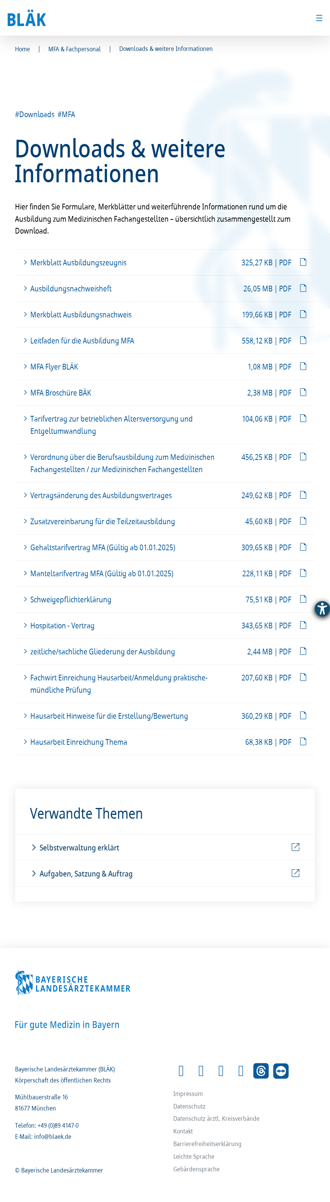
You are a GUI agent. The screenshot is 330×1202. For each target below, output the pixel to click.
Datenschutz (190, 1105)
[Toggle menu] (319, 18)
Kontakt (183, 1131)
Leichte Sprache (194, 1156)
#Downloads (35, 114)
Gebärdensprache (197, 1168)
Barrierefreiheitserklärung (208, 1143)
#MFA (67, 114)
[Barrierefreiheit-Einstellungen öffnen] (322, 609)
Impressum (188, 1093)
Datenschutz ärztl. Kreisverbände (217, 1118)
